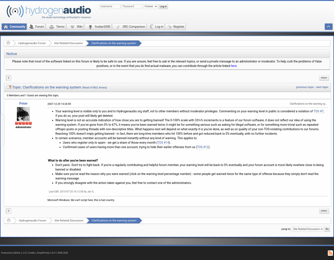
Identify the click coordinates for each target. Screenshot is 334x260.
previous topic (305, 87)
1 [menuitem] (8, 78)
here (234, 66)
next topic (322, 87)
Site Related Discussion (68, 43)
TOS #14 (163, 142)
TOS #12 (203, 147)
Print (324, 78)
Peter (23, 103)
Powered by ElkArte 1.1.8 (13, 253)
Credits (31, 253)
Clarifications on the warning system (113, 43)
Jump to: (286, 229)
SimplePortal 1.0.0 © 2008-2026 (52, 253)
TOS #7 (318, 111)
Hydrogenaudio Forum (32, 43)
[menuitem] (324, 78)
